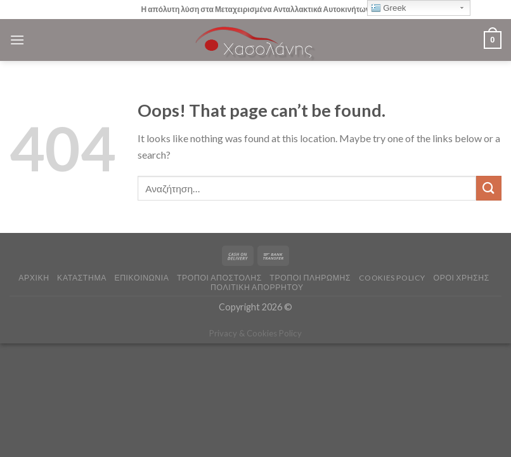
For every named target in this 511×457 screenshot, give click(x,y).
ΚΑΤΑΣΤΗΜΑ (82, 277)
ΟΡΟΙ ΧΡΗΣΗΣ (461, 277)
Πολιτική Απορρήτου (257, 287)
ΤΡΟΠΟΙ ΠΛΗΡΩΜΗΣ (310, 277)
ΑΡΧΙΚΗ (33, 277)
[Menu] (17, 39)
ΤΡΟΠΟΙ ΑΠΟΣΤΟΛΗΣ (219, 277)
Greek (388, 8)
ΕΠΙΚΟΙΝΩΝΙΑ (141, 277)
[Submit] (488, 188)
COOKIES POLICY (392, 277)
